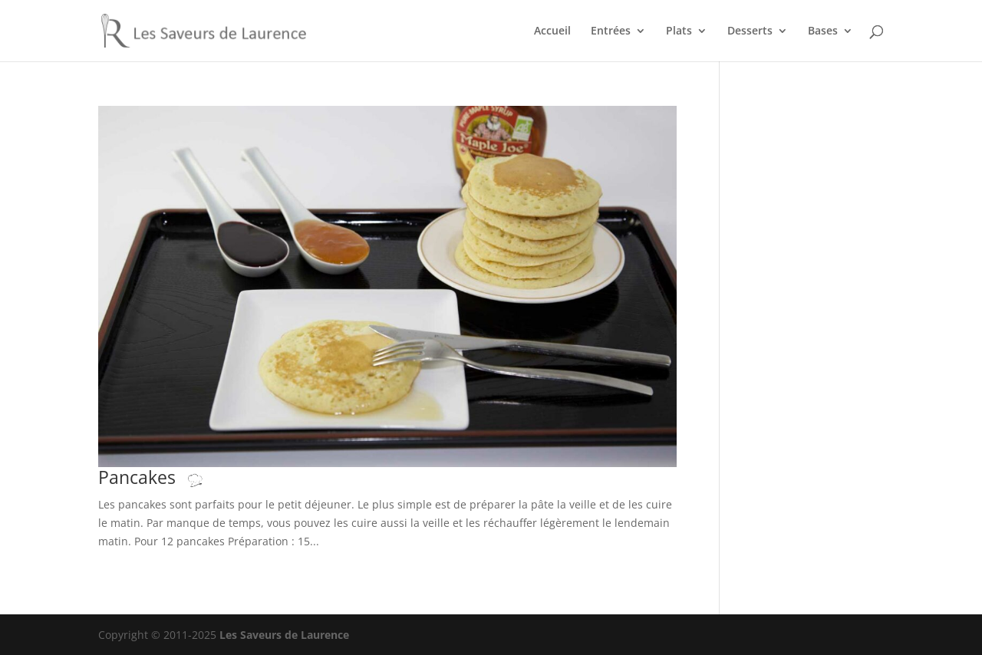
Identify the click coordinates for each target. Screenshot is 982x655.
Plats (679, 31)
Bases (823, 31)
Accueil (552, 31)
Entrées (611, 31)
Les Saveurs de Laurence (284, 634)
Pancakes (166, 477)
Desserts (750, 31)
